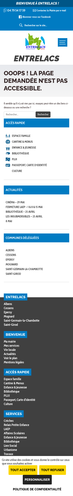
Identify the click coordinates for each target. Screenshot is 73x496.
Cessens (11, 255)
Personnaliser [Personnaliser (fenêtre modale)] (37, 479)
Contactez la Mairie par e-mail (51, 10)
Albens (10, 250)
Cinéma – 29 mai (15, 202)
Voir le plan (10, 358)
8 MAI (9, 221)
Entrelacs (36, 47)
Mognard (12, 264)
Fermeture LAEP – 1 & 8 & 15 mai (24, 207)
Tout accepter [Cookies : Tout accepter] (22, 470)
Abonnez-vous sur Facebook (36, 16)
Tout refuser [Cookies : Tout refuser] (52, 470)
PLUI (14, 159)
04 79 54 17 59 (16, 10)
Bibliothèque (20, 153)
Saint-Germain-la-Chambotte (24, 269)
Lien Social (10, 445)
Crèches (8, 421)
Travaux (8, 454)
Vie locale (10, 350)
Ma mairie (10, 341)
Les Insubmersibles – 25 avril (24, 216)
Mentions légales (14, 362)
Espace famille (21, 136)
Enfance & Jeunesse (24, 147)
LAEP (7, 429)
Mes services (11, 345)
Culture (17, 171)
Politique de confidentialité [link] (37, 489)
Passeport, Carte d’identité (29, 165)
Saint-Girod (13, 274)
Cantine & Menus (22, 141)
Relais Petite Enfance (16, 425)
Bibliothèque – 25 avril (20, 211)
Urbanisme (10, 450)
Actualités (10, 354)
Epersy (10, 259)
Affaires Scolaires (14, 433)
